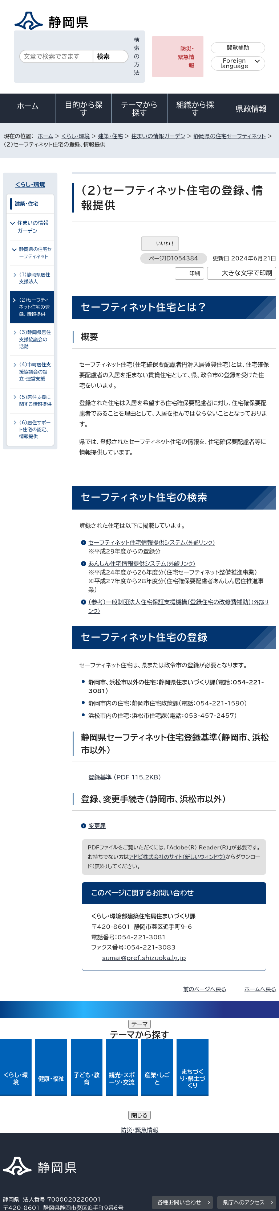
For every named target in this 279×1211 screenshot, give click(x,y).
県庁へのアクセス (243, 1087)
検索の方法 (137, 56)
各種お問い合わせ (179, 1087)
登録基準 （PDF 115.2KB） (127, 777)
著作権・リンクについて (37, 1132)
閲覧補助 (238, 47)
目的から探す (83, 109)
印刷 (195, 273)
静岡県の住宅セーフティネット (230, 136)
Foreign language (234, 63)
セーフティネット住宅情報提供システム (154, 542)
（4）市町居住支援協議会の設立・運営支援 (35, 371)
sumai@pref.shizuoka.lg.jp (144, 958)
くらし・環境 (75, 136)
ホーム (28, 106)
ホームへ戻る (260, 989)
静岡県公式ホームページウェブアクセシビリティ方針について (82, 1140)
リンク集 (192, 1140)
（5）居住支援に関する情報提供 (35, 401)
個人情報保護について (117, 1132)
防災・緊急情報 (186, 57)
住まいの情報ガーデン (158, 136)
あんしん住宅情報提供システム (145, 564)
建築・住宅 (110, 136)
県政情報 (251, 109)
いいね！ (165, 243)
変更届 (97, 826)
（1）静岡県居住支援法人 (34, 278)
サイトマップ (23, 1149)
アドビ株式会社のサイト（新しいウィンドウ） (177, 857)
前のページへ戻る (204, 989)
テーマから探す (139, 109)
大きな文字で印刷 (247, 273)
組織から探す (195, 109)
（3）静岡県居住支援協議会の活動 (35, 339)
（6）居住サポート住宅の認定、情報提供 (34, 429)
